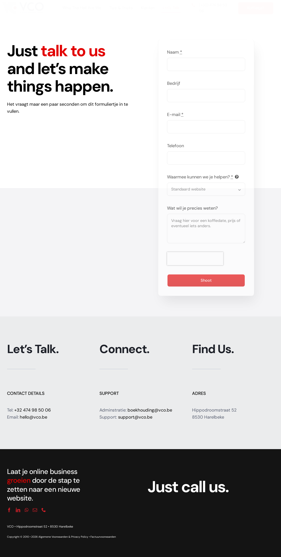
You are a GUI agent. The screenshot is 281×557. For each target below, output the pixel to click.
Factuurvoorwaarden (103, 537)
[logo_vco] (23, 7)
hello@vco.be (33, 417)
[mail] (35, 510)
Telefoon (176, 146)
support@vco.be (135, 417)
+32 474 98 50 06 (32, 410)
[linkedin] (18, 510)
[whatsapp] (26, 510)
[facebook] (9, 510)
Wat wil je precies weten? (193, 208)
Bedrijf (174, 83)
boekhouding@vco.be (150, 410)
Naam (175, 52)
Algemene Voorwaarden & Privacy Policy (63, 537)
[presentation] (196, 258)
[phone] (43, 510)
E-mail (176, 114)
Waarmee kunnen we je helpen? (201, 177)
